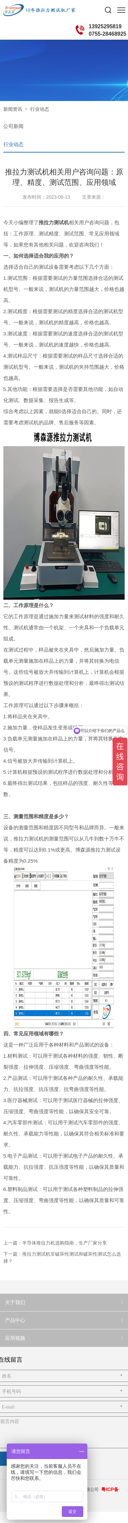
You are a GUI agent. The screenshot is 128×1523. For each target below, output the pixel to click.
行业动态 (39, 109)
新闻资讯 (12, 109)
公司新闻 (13, 126)
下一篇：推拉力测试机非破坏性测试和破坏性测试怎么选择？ (62, 1257)
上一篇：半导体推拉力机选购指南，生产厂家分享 (55, 1243)
